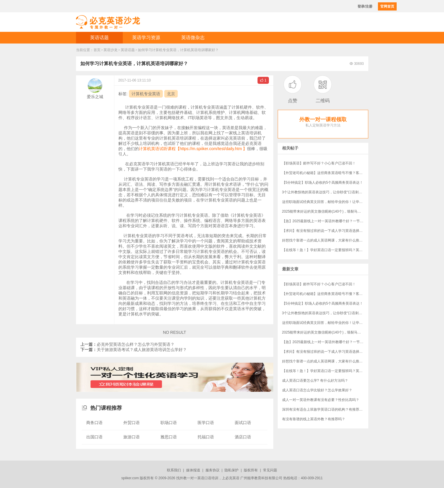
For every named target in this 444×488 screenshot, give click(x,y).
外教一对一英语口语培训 (199, 478)
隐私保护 (231, 470)
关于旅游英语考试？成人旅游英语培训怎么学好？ (133, 349)
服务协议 (212, 470)
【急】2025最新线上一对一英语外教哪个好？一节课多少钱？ (325, 221)
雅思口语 (168, 437)
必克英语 (232, 478)
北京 (171, 93)
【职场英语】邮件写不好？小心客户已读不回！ (319, 163)
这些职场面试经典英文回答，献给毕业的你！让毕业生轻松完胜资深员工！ (325, 202)
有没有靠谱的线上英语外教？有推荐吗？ (313, 419)
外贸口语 (131, 422)
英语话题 (99, 37)
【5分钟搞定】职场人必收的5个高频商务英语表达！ (322, 182)
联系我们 (174, 470)
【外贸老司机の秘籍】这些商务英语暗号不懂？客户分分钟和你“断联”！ (325, 173)
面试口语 (243, 422)
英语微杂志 (193, 37)
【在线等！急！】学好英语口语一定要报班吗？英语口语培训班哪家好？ (325, 250)
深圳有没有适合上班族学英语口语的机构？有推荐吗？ (324, 409)
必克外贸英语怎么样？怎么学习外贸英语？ (127, 344)
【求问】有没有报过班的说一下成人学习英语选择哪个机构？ (325, 231)
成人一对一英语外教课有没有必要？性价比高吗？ (320, 400)
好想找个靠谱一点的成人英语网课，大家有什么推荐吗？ (325, 240)
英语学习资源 (146, 37)
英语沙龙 (110, 50)
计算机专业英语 (146, 93)
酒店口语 (243, 437)
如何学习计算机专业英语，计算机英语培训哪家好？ (178, 50)
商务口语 (94, 422)
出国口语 (94, 437)
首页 (97, 50)
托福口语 (206, 437)
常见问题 (270, 470)
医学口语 (206, 422)
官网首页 (387, 6)
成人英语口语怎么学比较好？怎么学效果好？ (317, 390)
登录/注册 (364, 6)
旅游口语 (131, 437)
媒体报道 (193, 470)
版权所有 (251, 470)
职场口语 (168, 422)
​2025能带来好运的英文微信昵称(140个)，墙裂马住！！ (325, 211)
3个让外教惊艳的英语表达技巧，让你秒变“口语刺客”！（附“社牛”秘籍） (325, 192)
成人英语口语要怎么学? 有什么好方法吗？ (315, 380)
